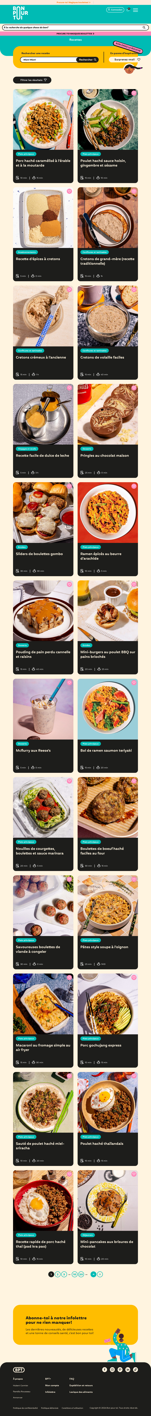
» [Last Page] (100, 1274)
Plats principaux (26, 154)
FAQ (71, 1379)
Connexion (115, 10)
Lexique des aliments (81, 1392)
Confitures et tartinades (95, 252)
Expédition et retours (81, 1386)
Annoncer (17, 1398)
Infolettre (50, 1392)
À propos (18, 1379)
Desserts (87, 448)
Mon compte (52, 1386)
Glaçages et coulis (27, 448)
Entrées (22, 547)
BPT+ (48, 1379)
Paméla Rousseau (21, 1392)
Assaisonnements (27, 252)
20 (81, 1275)
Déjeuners (88, 1235)
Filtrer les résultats (31, 80)
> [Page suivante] (93, 1274)
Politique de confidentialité (25, 1408)
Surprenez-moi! (125, 60)
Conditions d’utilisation (72, 1408)
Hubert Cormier (20, 1386)
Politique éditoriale (49, 1408)
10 (74, 1275)
